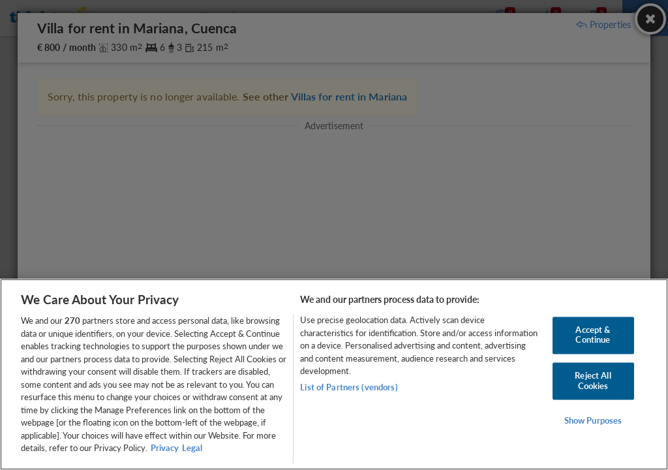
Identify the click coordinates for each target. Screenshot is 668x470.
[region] (334, 374)
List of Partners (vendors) (348, 387)
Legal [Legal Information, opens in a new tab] (192, 448)
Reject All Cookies (593, 380)
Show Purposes (593, 421)
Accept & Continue (592, 334)
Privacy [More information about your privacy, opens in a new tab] (165, 448)
